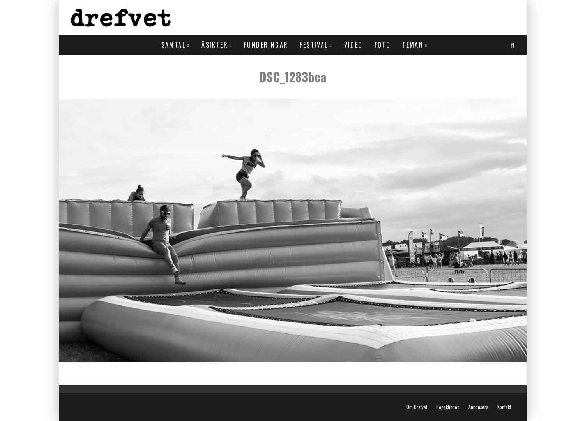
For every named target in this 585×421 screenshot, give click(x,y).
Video (353, 44)
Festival (314, 44)
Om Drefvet (416, 407)
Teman (412, 44)
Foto (383, 44)
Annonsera (478, 407)
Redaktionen (448, 407)
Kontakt (504, 407)
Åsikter (214, 44)
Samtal (173, 44)
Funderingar (266, 44)
